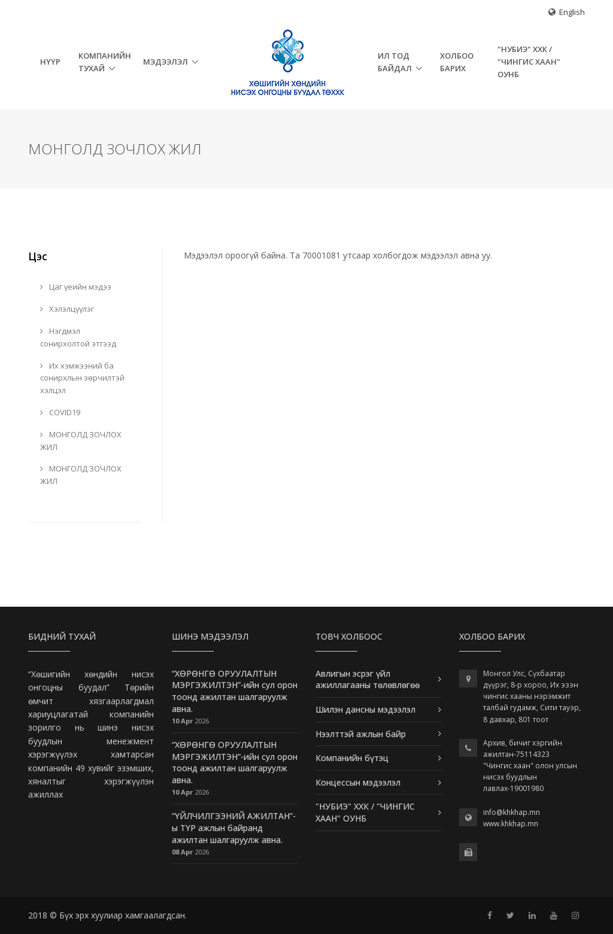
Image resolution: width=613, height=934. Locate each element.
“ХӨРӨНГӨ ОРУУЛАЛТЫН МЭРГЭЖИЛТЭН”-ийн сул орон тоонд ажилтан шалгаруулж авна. (235, 691)
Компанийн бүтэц (352, 757)
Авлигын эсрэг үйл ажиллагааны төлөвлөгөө (367, 679)
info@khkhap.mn (511, 812)
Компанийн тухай (104, 62)
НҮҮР (50, 61)
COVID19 (60, 412)
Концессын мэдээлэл (357, 782)
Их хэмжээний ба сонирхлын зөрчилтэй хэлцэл (82, 378)
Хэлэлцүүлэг (67, 308)
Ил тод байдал (395, 62)
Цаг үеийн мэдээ (75, 286)
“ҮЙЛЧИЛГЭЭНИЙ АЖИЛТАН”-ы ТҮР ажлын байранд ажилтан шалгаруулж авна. (234, 827)
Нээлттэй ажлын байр (360, 734)
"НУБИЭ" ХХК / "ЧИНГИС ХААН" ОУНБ (528, 62)
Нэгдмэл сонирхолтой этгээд (78, 337)
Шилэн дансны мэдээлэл (365, 709)
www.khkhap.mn (510, 824)
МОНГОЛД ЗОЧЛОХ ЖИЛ (81, 440)
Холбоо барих (457, 62)
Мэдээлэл (165, 61)
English (572, 12)
